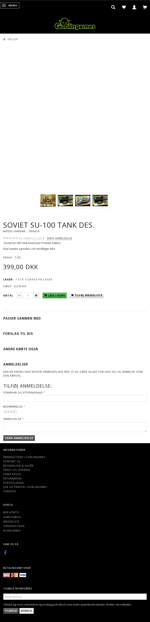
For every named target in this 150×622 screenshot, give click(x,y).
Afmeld (26, 611)
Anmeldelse (12, 419)
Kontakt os (12, 461)
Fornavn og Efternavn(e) (23, 392)
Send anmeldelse (19, 438)
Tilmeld (11, 611)
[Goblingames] (75, 23)
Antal (8, 295)
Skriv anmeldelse (59, 238)
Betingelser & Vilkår (18, 465)
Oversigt (10, 491)
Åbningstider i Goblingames (24, 457)
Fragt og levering (16, 469)
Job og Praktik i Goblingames (25, 486)
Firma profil (12, 474)
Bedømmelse (13, 406)
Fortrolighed (13, 482)
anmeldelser (31, 238)
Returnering (12, 478)
